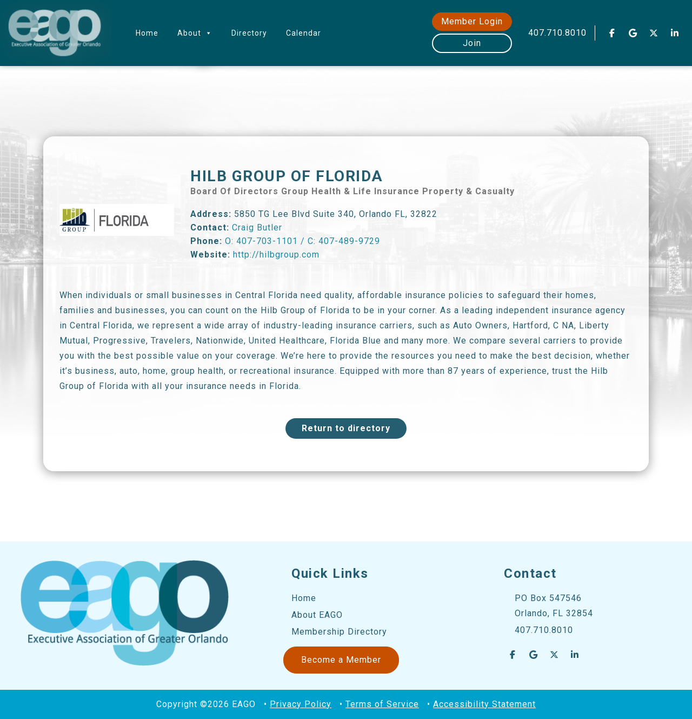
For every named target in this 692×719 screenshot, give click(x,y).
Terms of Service (382, 704)
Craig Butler (257, 227)
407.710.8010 (557, 33)
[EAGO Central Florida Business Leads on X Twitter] (654, 33)
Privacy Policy (300, 704)
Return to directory (346, 428)
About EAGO (317, 615)
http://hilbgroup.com (276, 254)
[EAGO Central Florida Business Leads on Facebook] (612, 33)
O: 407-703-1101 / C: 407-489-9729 (302, 241)
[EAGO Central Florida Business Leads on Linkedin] (674, 33)
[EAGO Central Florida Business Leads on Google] (633, 33)
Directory (249, 33)
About (194, 33)
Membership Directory (339, 631)
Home (147, 33)
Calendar (303, 33)
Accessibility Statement (484, 704)
